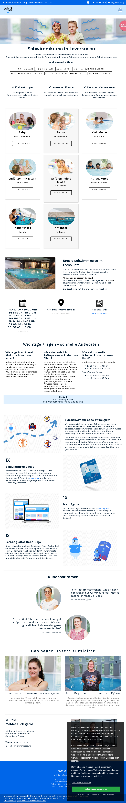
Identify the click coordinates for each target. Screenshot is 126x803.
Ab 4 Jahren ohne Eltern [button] (27, 73)
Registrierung (116, 2)
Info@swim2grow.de (63, 786)
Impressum (9, 796)
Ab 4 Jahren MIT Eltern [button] (89, 69)
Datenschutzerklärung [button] (81, 782)
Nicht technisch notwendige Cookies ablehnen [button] (95, 794)
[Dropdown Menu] (120, 10)
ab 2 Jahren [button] (64, 69)
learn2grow (103, 508)
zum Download (99, 313)
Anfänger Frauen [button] (100, 73)
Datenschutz (21, 796)
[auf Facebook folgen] (51, 2)
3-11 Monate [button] (26, 69)
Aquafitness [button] (78, 73)
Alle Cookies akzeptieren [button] (96, 789)
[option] (63, 31)
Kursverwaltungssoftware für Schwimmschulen (25, 800)
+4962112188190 (35, 2)
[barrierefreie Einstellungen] (88, 2)
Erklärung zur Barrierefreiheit (41, 796)
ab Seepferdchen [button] (56, 73)
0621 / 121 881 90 (64, 784)
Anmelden (99, 2)
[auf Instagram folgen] (46, 2)
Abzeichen (110, 280)
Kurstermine (23, 143)
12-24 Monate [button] (45, 69)
